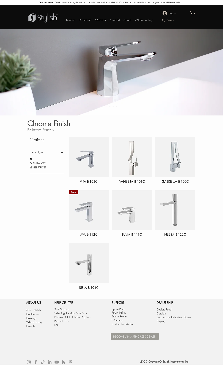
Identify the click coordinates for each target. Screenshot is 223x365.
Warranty (117, 320)
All (31, 159)
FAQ (57, 325)
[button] (192, 13)
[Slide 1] (109, 106)
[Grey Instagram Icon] (28, 362)
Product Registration (123, 324)
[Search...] (177, 20)
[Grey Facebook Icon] (35, 362)
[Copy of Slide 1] (106, 106)
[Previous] (19, 72)
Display (161, 321)
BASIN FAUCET (37, 163)
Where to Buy (34, 322)
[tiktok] (42, 362)
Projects (30, 326)
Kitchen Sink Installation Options (72, 317)
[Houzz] (63, 362)
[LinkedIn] (49, 362)
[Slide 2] (113, 106)
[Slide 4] (116, 106)
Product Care (62, 321)
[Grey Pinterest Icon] (70, 362)
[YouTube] (56, 362)
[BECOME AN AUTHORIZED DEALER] (135, 336)
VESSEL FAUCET (38, 167)
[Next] (204, 72)
